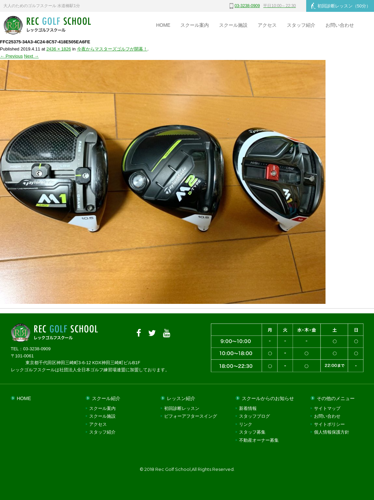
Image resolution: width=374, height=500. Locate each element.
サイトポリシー (329, 424)
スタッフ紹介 (301, 25)
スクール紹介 (106, 398)
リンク (245, 424)
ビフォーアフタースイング (190, 416)
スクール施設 (233, 25)
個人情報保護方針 (331, 432)
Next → (31, 56)
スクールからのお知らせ (268, 398)
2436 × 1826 (58, 48)
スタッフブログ (254, 416)
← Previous (11, 56)
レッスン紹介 (181, 398)
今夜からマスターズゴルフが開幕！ (112, 48)
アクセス (267, 25)
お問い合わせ (340, 25)
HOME (163, 25)
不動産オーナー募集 (259, 440)
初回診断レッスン (341, 6)
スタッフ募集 (252, 432)
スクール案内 (194, 25)
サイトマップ (327, 408)
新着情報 (248, 408)
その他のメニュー (336, 398)
